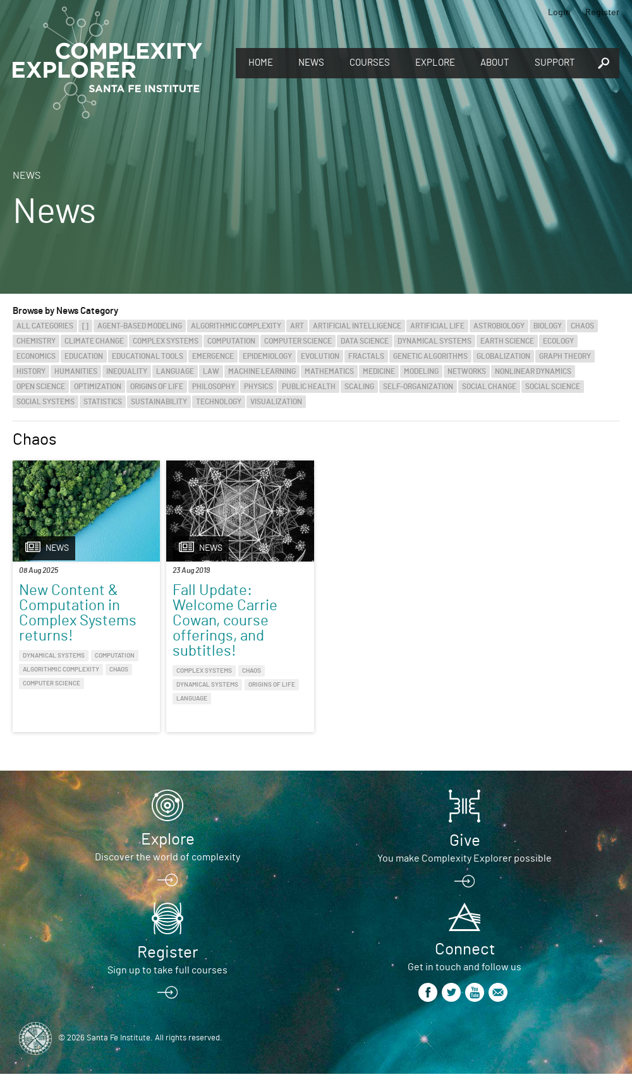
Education (83, 356)
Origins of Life (156, 386)
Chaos (582, 326)
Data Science (365, 341)
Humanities (75, 371)
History (31, 371)
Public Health (309, 386)
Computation (231, 341)
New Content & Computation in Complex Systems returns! (78, 613)
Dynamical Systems (434, 341)
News (311, 63)
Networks (466, 371)
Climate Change (94, 341)
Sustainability (159, 402)
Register (602, 12)
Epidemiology (267, 356)
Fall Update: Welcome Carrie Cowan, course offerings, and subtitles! (225, 621)
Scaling (359, 386)
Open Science (40, 386)
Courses (369, 63)
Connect (465, 949)
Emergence (213, 356)
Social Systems (45, 402)
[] (85, 326)
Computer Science (298, 341)
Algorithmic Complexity (236, 326)
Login (559, 12)
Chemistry (36, 341)
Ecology (558, 341)
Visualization (276, 402)
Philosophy (213, 386)
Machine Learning (262, 371)
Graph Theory (565, 356)
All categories (44, 326)
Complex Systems (165, 341)
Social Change (489, 386)
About (494, 63)
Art (297, 326)
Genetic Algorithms (430, 356)
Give (464, 841)
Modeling (421, 371)
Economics (36, 356)
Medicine (379, 371)
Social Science (552, 386)
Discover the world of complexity (167, 857)
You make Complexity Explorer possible (464, 858)
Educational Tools (147, 356)
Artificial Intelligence (357, 326)
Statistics (102, 402)
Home (260, 63)
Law (211, 371)
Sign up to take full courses (167, 970)
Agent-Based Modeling (139, 326)
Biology (547, 326)
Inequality (126, 371)
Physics (258, 386)
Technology (218, 402)
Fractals (366, 356)
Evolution (320, 356)
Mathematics (329, 371)
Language (175, 371)
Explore (435, 63)
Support (555, 63)
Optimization (97, 386)
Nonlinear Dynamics (533, 371)
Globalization (503, 356)
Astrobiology (499, 326)
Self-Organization (418, 386)
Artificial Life (437, 326)
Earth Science (507, 341)
